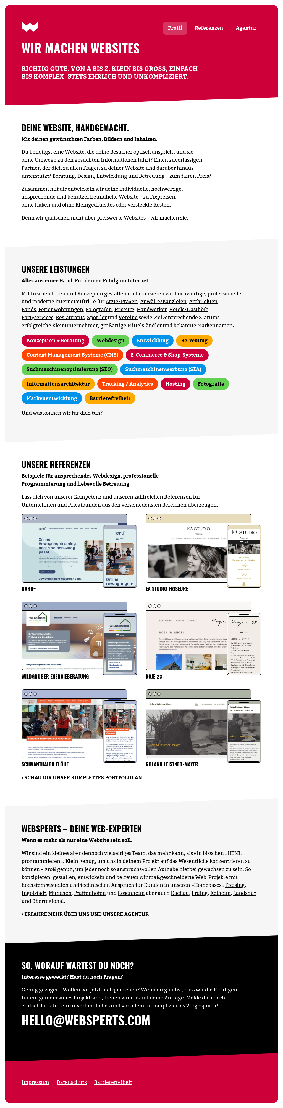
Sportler (97, 317)
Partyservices (37, 317)
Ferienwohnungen (60, 309)
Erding (200, 893)
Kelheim (220, 893)
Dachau (180, 893)
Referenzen (209, 28)
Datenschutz (72, 1082)
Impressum (35, 1082)
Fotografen (99, 309)
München (60, 893)
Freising (235, 885)
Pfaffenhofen (90, 893)
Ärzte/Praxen (122, 301)
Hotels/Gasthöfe (188, 309)
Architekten (203, 301)
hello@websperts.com (86, 1022)
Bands (29, 309)
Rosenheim (131, 893)
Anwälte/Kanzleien (163, 301)
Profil (175, 28)
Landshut (244, 893)
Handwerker (152, 309)
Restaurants (70, 317)
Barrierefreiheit (113, 1082)
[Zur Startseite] (30, 27)
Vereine (128, 317)
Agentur (246, 28)
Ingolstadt (34, 893)
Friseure (124, 309)
